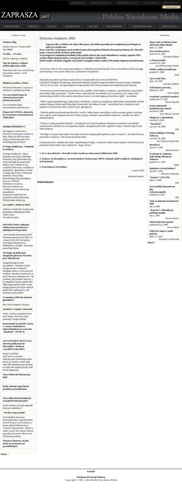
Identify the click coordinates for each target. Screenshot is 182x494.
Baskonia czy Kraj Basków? (162, 168)
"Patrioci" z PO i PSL (159, 177)
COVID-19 (51, 26)
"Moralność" (155, 124)
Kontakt (91, 471)
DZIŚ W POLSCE (169, 26)
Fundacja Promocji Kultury (91, 477)
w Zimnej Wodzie (157, 60)
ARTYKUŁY (33, 26)
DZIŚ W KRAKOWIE (142, 26)
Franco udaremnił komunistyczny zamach (160, 107)
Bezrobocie (154, 144)
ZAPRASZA (100, 3)
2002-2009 (93, 26)
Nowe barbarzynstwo (159, 51)
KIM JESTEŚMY (12, 26)
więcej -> (5, 454)
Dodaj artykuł (171, 7)
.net (78, 3)
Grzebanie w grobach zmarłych (164, 96)
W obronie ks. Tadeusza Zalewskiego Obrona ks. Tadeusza (160, 157)
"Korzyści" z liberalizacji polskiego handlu (161, 211)
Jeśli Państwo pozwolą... (160, 87)
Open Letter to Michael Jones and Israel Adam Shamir (163, 43)
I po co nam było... (158, 78)
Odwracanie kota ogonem (161, 222)
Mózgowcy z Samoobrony (161, 117)
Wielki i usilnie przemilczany (162, 69)
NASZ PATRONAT (114, 26)
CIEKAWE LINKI (72, 26)
